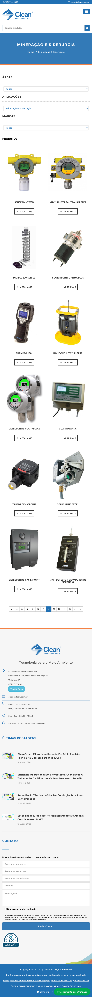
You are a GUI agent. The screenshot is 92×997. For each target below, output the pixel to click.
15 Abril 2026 (24, 803)
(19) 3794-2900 (10, 2)
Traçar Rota (16, 689)
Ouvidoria (43, 992)
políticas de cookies (61, 980)
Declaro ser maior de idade (20, 909)
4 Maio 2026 (24, 783)
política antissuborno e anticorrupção (30, 980)
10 (59, 609)
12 (70, 609)
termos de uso (81, 980)
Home (30, 52)
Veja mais (26, 211)
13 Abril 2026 (24, 824)
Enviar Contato (46, 926)
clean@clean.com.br (78, 2)
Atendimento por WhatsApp (72, 992)
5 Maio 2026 (24, 762)
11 (64, 609)
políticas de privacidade (35, 975)
